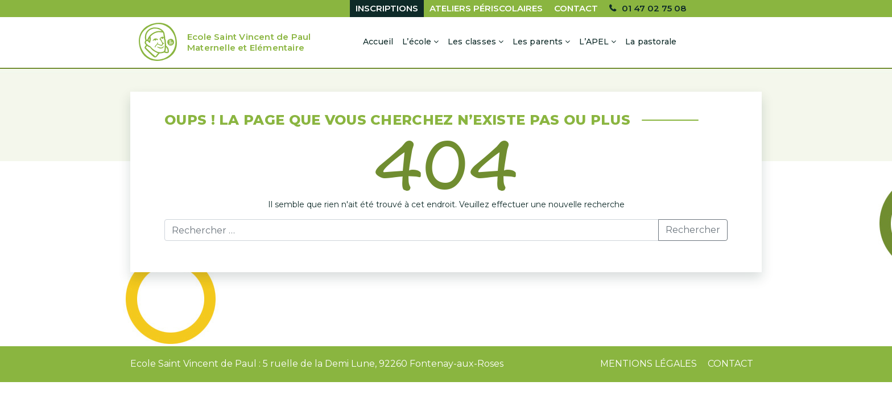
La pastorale (650, 41)
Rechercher (693, 229)
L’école (416, 41)
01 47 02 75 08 (654, 8)
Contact (576, 8)
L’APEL (594, 41)
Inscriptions (387, 8)
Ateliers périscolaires (486, 8)
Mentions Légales (648, 363)
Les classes (472, 41)
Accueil (378, 41)
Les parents (538, 41)
